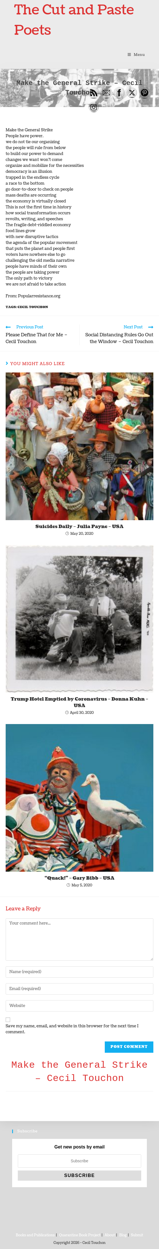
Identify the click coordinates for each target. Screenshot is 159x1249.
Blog (123, 1235)
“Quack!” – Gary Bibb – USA (79, 878)
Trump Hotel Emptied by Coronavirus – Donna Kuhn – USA (79, 702)
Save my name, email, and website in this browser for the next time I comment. (72, 1029)
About (110, 1235)
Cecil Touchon (33, 307)
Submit (137, 1235)
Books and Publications (35, 1235)
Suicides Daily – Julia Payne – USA (80, 527)
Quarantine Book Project (79, 1235)
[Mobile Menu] (136, 55)
